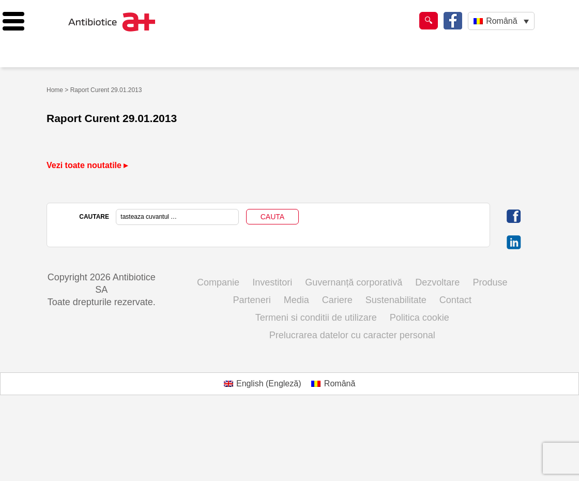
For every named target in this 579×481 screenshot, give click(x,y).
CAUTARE (94, 216)
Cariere (337, 300)
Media (296, 300)
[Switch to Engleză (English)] (263, 384)
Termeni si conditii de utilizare (316, 317)
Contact (455, 300)
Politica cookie (419, 317)
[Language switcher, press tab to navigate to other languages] (501, 21)
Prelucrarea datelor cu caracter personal (352, 335)
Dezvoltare (437, 282)
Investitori (272, 282)
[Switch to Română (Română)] (333, 384)
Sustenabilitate (395, 300)
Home (55, 90)
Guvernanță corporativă (353, 282)
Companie (218, 282)
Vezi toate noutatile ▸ (87, 165)
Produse (490, 282)
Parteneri (252, 300)
